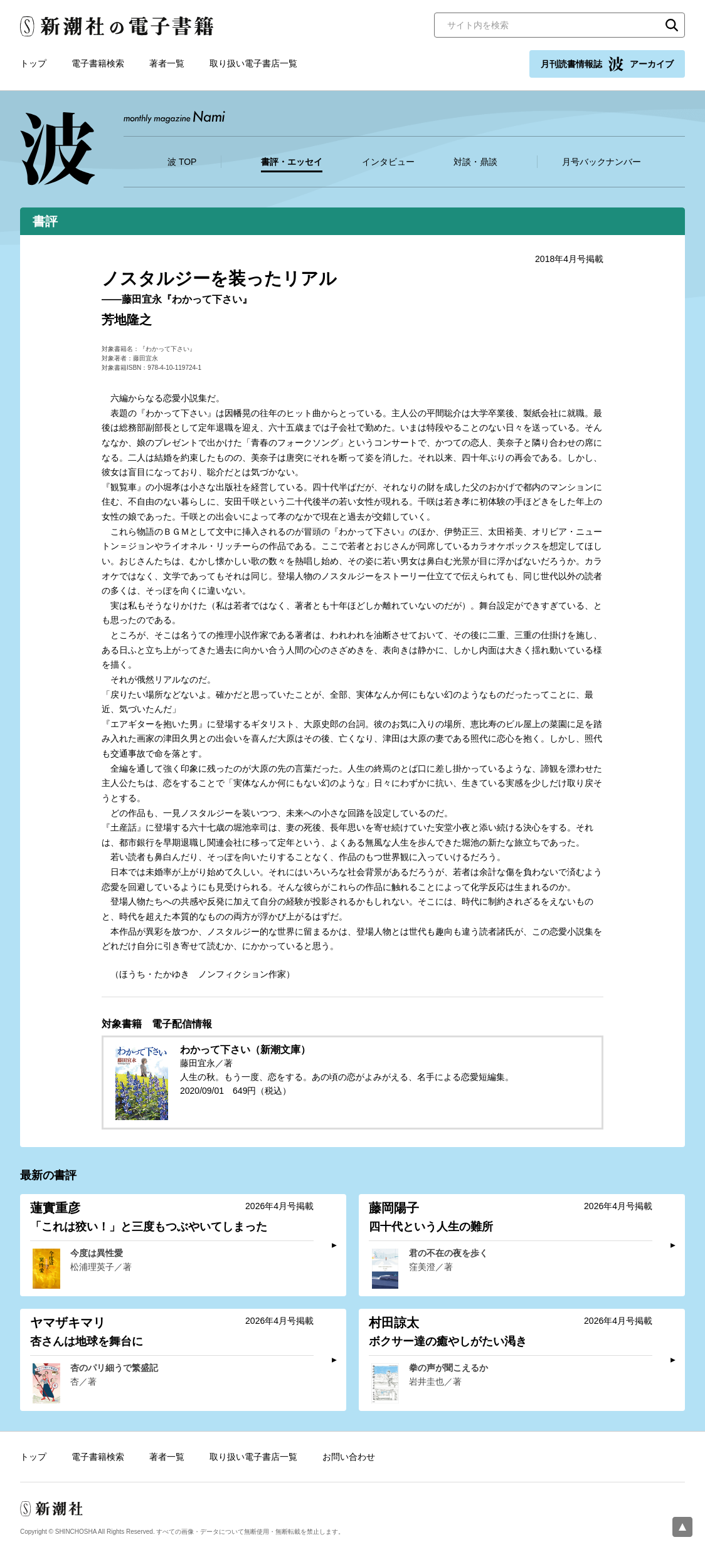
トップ (33, 63)
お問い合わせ (348, 1457)
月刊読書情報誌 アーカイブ (607, 63)
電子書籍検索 (98, 63)
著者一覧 (166, 63)
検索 (671, 25)
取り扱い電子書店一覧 (253, 63)
